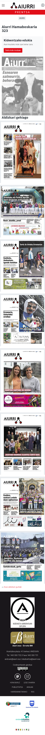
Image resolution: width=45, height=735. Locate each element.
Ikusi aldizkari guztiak (13, 587)
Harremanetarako (19, 692)
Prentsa (22, 12)
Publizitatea (17, 687)
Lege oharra (29, 683)
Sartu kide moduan (13, 50)
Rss (32, 692)
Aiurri (22, 18)
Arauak (30, 687)
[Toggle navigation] (3, 5)
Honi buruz (15, 683)
